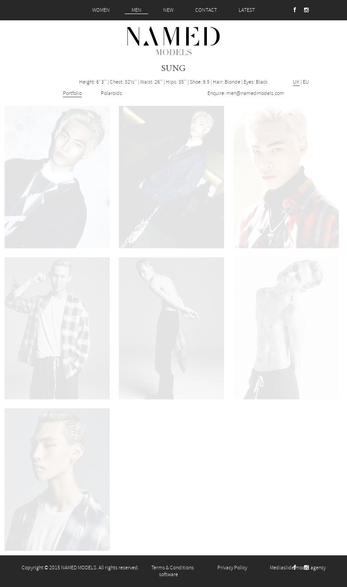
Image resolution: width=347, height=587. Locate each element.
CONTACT (206, 10)
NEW (168, 10)
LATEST (247, 10)
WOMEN (101, 10)
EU (306, 82)
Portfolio (72, 93)
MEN (136, 10)
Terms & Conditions (172, 567)
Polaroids (111, 93)
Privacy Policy (232, 567)
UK (296, 82)
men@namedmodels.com (255, 93)
